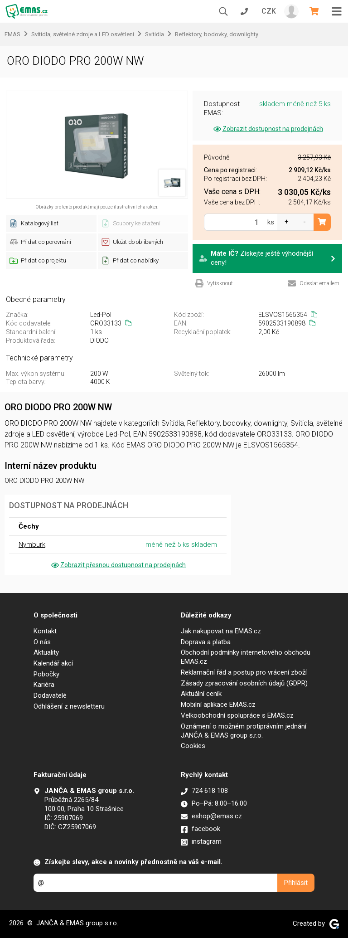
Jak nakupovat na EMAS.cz (221, 631)
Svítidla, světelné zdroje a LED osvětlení (82, 34)
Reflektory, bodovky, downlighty (216, 34)
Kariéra (44, 684)
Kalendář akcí (53, 663)
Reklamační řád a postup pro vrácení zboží (244, 672)
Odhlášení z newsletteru (69, 706)
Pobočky (46, 674)
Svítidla (154, 34)
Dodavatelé (50, 695)
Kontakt (45, 631)
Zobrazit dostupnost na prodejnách (267, 128)
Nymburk (32, 544)
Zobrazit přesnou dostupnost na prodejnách (118, 565)
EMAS (12, 34)
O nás (42, 642)
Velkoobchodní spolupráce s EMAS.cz (237, 715)
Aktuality (46, 652)
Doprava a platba (206, 642)
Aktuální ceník (201, 694)
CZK (268, 11)
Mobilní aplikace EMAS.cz (218, 704)
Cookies (193, 746)
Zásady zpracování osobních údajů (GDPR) (244, 683)
